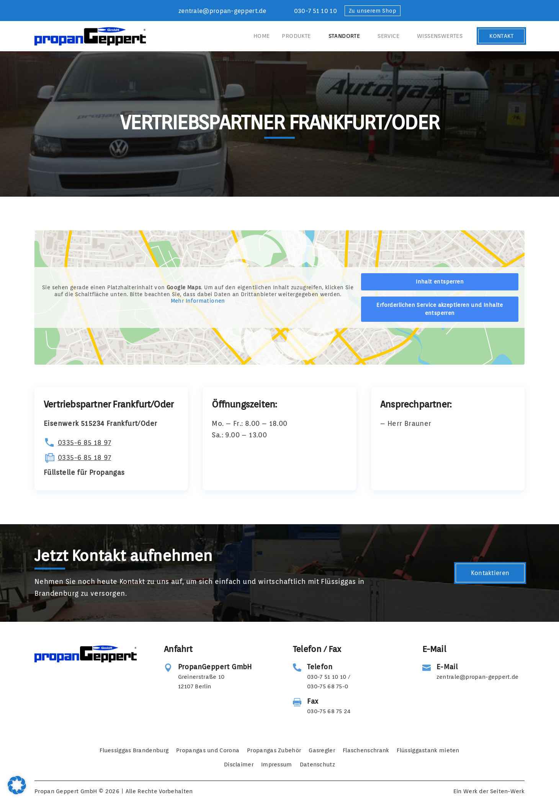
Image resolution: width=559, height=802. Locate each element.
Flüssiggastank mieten (428, 750)
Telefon (319, 667)
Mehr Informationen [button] (198, 301)
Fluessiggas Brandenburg (134, 750)
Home (261, 36)
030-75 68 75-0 (327, 686)
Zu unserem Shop (372, 11)
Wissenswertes (440, 36)
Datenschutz (317, 764)
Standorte (344, 36)
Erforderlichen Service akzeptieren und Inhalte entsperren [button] (439, 309)
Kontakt (501, 36)
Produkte (296, 36)
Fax (312, 701)
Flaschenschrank (366, 750)
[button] (17, 785)
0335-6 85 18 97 (84, 442)
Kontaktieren (490, 573)
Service (388, 36)
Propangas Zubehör (274, 750)
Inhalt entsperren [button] (440, 282)
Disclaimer (238, 764)
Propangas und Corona (207, 750)
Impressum (276, 764)
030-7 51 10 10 (315, 11)
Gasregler (322, 750)
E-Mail (447, 667)
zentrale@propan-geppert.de (222, 11)
